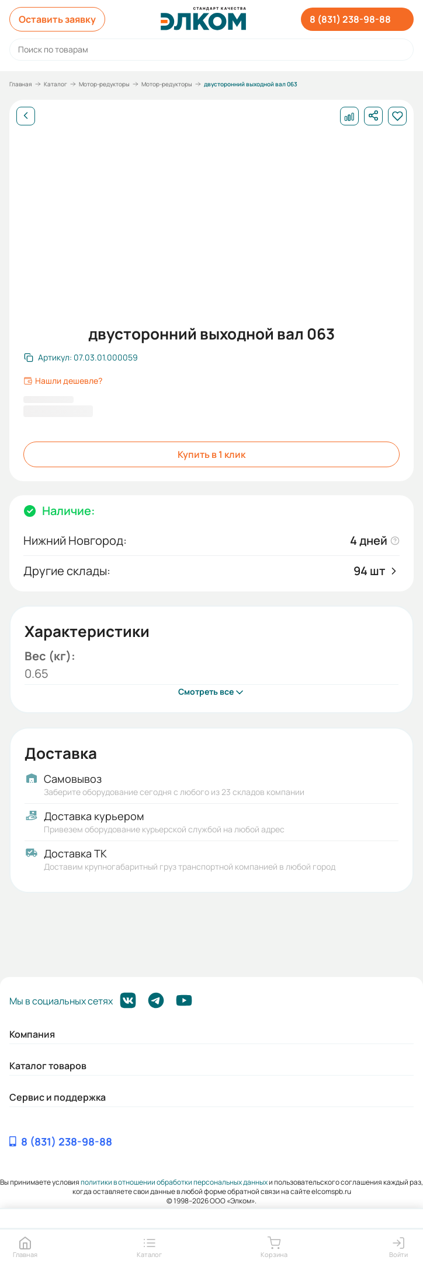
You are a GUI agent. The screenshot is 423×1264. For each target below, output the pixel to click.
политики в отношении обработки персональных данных (174, 1182)
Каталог (55, 83)
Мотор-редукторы (104, 83)
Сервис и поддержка (57, 1097)
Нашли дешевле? (62, 381)
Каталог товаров (47, 1065)
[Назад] (25, 116)
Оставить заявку (57, 19)
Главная (20, 83)
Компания (32, 1034)
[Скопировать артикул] (81, 357)
